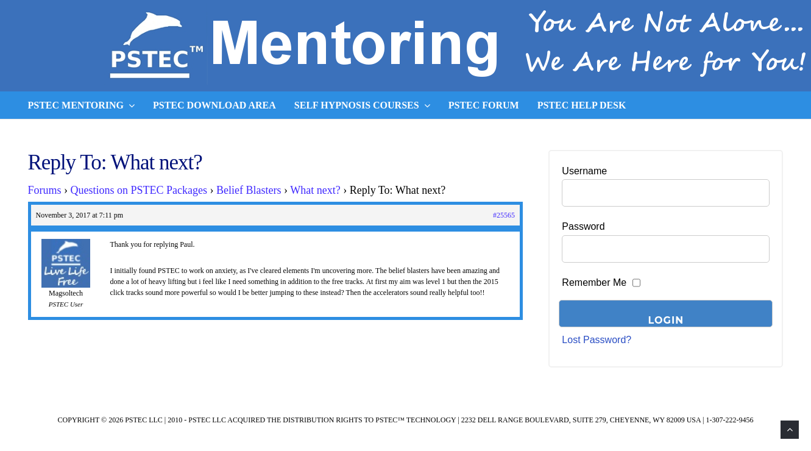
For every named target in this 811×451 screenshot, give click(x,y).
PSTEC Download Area (214, 105)
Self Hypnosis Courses (362, 105)
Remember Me (594, 282)
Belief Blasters (248, 190)
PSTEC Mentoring (81, 105)
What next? (315, 190)
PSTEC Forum (483, 105)
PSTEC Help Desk (581, 105)
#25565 (504, 215)
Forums (45, 190)
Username (584, 171)
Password (583, 226)
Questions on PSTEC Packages (139, 190)
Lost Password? (596, 340)
